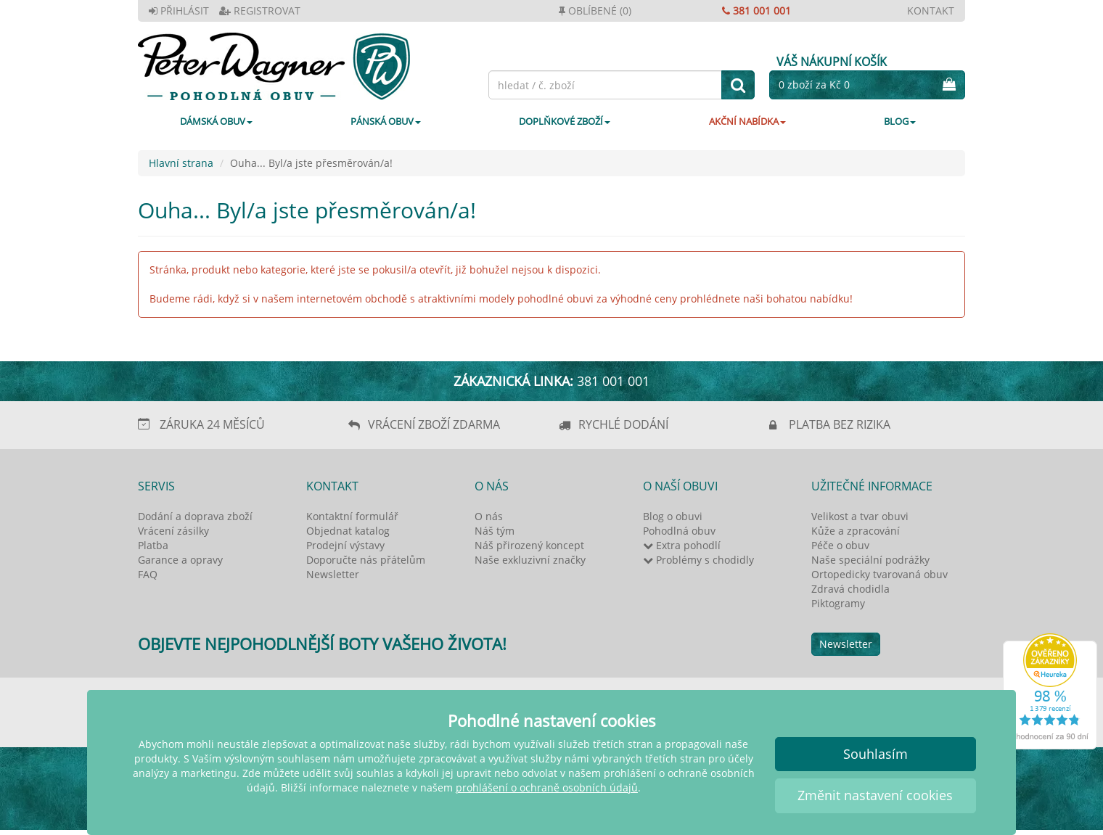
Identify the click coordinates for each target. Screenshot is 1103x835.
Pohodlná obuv (679, 531)
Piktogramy (838, 603)
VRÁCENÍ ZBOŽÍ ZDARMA (434, 424)
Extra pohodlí (682, 545)
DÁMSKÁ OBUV (216, 121)
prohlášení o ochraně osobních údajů (547, 787)
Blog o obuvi (672, 516)
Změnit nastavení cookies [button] (875, 795)
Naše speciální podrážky (870, 560)
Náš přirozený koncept (529, 545)
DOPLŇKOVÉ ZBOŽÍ (564, 121)
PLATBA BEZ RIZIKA (839, 424)
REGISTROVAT (259, 10)
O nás (489, 516)
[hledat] (738, 84)
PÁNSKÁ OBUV (385, 121)
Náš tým (494, 531)
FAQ (147, 574)
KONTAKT (930, 10)
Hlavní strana (181, 163)
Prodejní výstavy (345, 545)
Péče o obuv (840, 545)
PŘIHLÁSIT (179, 10)
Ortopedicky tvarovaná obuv (879, 574)
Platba (153, 545)
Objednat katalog (348, 531)
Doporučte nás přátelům (365, 560)
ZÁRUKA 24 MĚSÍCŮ (212, 424)
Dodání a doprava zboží (195, 516)
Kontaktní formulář (352, 516)
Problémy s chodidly (698, 560)
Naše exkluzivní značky (530, 560)
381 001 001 (756, 10)
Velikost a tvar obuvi (860, 516)
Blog (900, 121)
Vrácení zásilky (173, 531)
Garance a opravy (180, 560)
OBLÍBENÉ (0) (595, 10)
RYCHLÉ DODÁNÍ (623, 424)
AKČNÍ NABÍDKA (747, 121)
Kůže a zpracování (855, 531)
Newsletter (332, 574)
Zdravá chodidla (850, 589)
